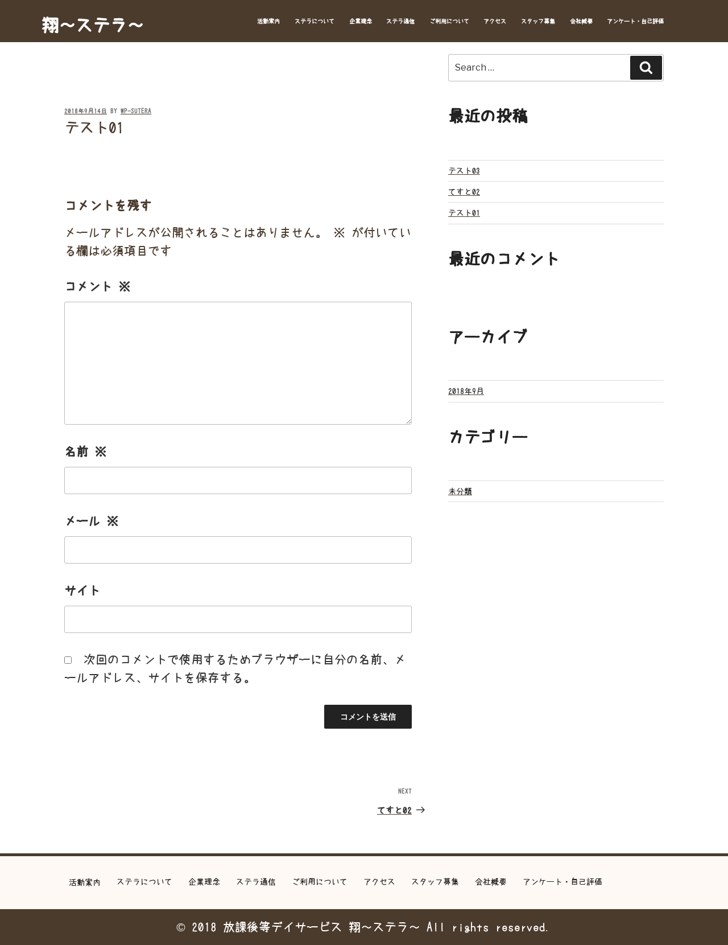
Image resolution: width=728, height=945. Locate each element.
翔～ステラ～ (93, 25)
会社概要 (581, 21)
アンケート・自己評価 (635, 21)
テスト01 (464, 213)
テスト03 (464, 171)
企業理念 (360, 21)
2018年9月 (466, 391)
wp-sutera (136, 111)
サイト (82, 591)
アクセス (494, 21)
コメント (97, 287)
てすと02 (464, 192)
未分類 (460, 491)
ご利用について (449, 21)
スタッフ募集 (538, 21)
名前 (85, 452)
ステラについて (314, 21)
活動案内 (268, 21)
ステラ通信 (400, 21)
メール (91, 521)
